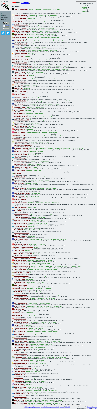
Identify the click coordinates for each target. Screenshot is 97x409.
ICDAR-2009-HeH (19, 183)
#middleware (39, 202)
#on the (37, 371)
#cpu (38, 69)
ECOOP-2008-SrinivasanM (21, 233)
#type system (44, 291)
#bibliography (31, 306)
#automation (41, 214)
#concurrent (30, 34)
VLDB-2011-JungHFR (19, 129)
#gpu (39, 78)
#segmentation (41, 263)
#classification (33, 116)
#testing (43, 47)
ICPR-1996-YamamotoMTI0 (21, 363)
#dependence (27, 47)
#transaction (53, 50)
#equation (45, 400)
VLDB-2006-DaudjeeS (20, 260)
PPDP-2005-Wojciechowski (22, 291)
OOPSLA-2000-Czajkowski (21, 347)
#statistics (48, 288)
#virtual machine (40, 347)
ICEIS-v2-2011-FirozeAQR (21, 142)
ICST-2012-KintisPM (19, 113)
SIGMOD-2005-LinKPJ (20, 282)
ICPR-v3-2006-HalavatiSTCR (22, 266)
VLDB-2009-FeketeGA (20, 199)
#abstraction (34, 393)
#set (46, 341)
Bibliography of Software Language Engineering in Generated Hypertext (44, 407)
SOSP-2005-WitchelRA (20, 295)
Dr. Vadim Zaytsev (92, 407)
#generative (33, 120)
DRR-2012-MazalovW (20, 91)
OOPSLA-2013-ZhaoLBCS (21, 75)
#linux (30, 295)
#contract (38, 331)
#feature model (34, 239)
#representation (61, 357)
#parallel (31, 75)
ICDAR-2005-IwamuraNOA (21, 272)
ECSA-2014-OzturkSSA (20, 28)
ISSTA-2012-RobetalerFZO (21, 120)
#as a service (37, 66)
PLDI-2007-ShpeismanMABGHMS (23, 247)
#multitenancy (47, 66)
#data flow (31, 126)
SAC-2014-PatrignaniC (20, 44)
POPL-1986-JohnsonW (20, 397)
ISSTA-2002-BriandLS (20, 331)
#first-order (29, 113)
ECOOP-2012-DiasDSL (20, 101)
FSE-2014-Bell (18, 47)
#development (39, 97)
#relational (66, 66)
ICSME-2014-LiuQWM (20, 34)
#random (39, 223)
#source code (51, 101)
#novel (41, 266)
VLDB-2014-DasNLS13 (20, 69)
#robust (66, 266)
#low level (31, 44)
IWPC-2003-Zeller (19, 309)
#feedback (32, 298)
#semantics (39, 44)
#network (38, 9)
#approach (28, 110)
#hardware (40, 63)
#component (29, 177)
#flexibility (30, 319)
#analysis (30, 269)
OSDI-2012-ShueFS (19, 107)
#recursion (56, 403)
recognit (84, 7)
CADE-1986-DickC (19, 400)
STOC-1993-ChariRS (19, 384)
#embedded (32, 180)
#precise (53, 34)
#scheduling (56, 9)
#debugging (39, 34)
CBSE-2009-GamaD (19, 177)
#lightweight (38, 21)
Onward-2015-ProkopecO (21, 15)
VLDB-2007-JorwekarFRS (21, 244)
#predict (57, 214)
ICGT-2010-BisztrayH (20, 158)
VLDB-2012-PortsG (19, 94)
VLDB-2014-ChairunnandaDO (22, 31)
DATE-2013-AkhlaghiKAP (21, 59)
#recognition (55, 37)
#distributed (42, 15)
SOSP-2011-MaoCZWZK (20, 154)
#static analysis (37, 229)
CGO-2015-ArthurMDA (20, 18)
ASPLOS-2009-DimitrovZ (21, 214)
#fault (35, 85)
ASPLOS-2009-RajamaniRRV (22, 217)
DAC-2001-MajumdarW (20, 338)
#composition (33, 15)
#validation (65, 214)
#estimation (41, 28)
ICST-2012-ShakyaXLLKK (21, 116)
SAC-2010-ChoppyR (19, 170)
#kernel (30, 21)
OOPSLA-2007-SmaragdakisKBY (23, 253)
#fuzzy (29, 357)
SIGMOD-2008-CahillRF (20, 226)
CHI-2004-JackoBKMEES (21, 298)
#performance (47, 9)
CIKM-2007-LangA (19, 250)
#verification (70, 101)
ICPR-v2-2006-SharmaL (21, 263)
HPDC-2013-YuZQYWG (20, 78)
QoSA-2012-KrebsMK (20, 82)
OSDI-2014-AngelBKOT (20, 53)
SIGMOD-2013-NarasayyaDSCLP (23, 66)
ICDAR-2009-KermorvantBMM (22, 193)
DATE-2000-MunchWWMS (21, 344)
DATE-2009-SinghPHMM (21, 180)
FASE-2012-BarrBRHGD (20, 97)
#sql (34, 368)
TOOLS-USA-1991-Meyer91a (22, 393)
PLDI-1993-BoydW (19, 381)
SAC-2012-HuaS (18, 104)
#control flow (31, 18)
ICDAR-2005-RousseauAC (21, 276)
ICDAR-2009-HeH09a (20, 188)
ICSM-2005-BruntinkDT (20, 285)
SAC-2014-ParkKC (19, 40)
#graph (27, 250)
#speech (40, 142)
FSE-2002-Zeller (18, 325)
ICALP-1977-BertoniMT (20, 403)
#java (28, 101)
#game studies (31, 78)
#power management (44, 180)
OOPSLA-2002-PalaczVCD (21, 322)
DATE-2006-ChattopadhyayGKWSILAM (25, 257)
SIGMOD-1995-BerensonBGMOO (23, 368)
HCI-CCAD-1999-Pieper (20, 354)
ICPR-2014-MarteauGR (20, 37)
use (85, 5)
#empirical (37, 400)
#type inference (49, 397)
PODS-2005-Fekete (19, 279)
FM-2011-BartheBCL (19, 139)
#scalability (39, 288)
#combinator (43, 116)
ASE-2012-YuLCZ (18, 85)
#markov (50, 148)
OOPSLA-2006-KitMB (20, 269)
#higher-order (39, 113)
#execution (50, 135)
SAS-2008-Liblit (18, 229)
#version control (54, 291)
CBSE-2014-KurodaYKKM (21, 25)
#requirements (38, 269)
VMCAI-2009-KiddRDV (20, 223)
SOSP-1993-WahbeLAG (20, 387)
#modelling (58, 148)
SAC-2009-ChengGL (19, 210)
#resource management (45, 303)
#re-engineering (44, 393)
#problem (29, 384)
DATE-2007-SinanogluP (20, 236)
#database (35, 31)
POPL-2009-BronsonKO (20, 207)
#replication (55, 31)
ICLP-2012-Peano (19, 110)
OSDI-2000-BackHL (19, 350)
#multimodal (40, 298)
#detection (36, 47)
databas (84, 11)
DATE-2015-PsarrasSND (21, 9)
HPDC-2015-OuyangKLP (20, 21)
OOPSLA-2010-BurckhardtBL (22, 161)
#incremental (39, 397)
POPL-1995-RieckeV (19, 374)
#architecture (32, 28)
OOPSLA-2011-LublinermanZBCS (23, 145)
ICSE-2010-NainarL (19, 173)
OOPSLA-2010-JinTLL (20, 164)
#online (58, 40)
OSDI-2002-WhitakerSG (21, 328)
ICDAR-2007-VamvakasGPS (21, 239)
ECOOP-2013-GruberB (20, 72)
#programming (52, 15)
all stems (25, 3)
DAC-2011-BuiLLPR (19, 123)
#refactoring (50, 28)
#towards (47, 177)
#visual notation (50, 298)
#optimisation (32, 207)
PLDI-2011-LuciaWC (19, 135)
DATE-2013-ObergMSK (20, 63)
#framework (28, 40)
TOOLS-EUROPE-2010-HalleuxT (23, 167)
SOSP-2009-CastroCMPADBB (22, 220)
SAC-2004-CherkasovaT (21, 303)
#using (64, 40)
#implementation (41, 148)
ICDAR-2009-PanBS (19, 196)
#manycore (39, 72)
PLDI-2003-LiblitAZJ (19, 312)
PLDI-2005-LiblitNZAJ (20, 288)
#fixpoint (31, 148)
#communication (34, 322)
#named (31, 9)
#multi (41, 31)
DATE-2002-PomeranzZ (20, 315)
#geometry (36, 357)
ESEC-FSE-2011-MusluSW (21, 151)
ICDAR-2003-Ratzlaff (20, 306)
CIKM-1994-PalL (18, 378)
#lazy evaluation (40, 260)
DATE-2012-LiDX (18, 88)
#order (36, 247)
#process (27, 88)
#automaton (31, 403)
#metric (29, 82)
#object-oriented (53, 331)
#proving (44, 132)
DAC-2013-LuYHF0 (19, 56)
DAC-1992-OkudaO (19, 390)
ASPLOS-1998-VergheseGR (21, 360)
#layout (45, 390)
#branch (30, 97)
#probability (40, 403)
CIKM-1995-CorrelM (19, 371)
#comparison (41, 306)
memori (85, 10)
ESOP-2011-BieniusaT (20, 132)
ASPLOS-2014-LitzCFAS (20, 50)
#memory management (36, 25)
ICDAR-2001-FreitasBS (20, 341)
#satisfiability (41, 338)
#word (47, 142)
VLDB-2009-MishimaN (20, 202)
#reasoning (53, 400)
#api (29, 154)
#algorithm (31, 263)
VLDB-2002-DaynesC (20, 319)
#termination (31, 158)
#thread (36, 334)
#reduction (63, 239)
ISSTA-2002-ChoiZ (19, 334)
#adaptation (29, 173)
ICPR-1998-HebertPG (20, 357)
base (84, 8)
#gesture (30, 37)
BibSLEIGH (67, 407)
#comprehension (31, 135)
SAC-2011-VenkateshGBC (21, 148)
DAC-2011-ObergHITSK (20, 126)
